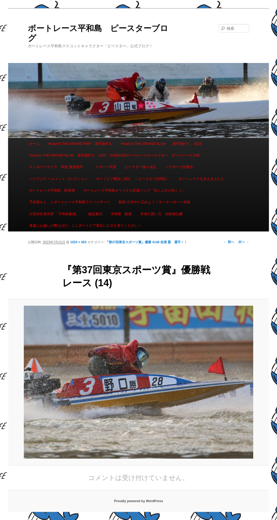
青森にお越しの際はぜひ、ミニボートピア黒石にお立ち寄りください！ (85, 226)
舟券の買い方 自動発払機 (161, 214)
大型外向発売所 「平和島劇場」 (54, 214)
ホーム (34, 144)
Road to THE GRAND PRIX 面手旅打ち (80, 144)
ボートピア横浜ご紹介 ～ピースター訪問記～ (133, 179)
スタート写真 (105, 167)
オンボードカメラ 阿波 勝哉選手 (58, 167)
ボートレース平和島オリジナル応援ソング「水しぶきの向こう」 (135, 190)
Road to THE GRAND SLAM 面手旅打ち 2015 (161, 144)
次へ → (243, 242)
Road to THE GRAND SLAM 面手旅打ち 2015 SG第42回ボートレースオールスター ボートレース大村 (114, 155)
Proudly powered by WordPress (138, 501)
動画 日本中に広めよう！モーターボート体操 (154, 202)
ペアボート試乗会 (179, 167)
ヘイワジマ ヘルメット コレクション (58, 179)
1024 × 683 (78, 242)
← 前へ (229, 242)
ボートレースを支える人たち (201, 179)
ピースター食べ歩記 (140, 167)
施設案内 (95, 214)
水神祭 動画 (121, 214)
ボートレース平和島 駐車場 (52, 190)
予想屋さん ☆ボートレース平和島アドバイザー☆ (69, 202)
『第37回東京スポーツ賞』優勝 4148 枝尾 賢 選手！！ (146, 242)
